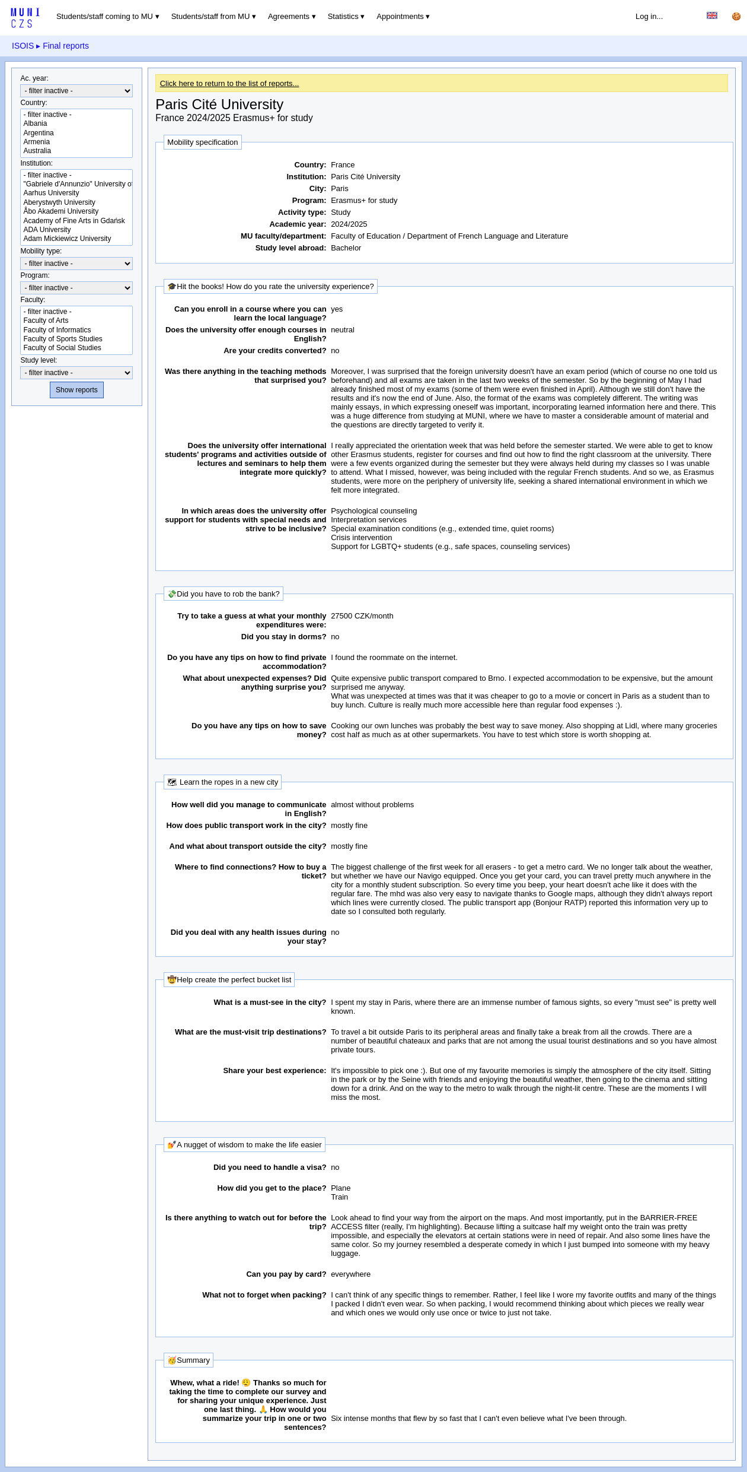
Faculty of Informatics (76, 330)
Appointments (400, 16)
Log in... (649, 16)
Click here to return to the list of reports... (229, 83)
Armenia (76, 142)
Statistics (343, 16)
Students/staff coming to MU (104, 16)
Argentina (76, 133)
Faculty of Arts (76, 320)
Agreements (288, 16)
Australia (76, 151)
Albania (76, 123)
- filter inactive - (76, 114)
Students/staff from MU (210, 16)
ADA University (76, 230)
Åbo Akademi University (76, 211)
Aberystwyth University (76, 202)
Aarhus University (76, 193)
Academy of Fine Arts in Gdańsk (76, 221)
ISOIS (23, 45)
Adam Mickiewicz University (76, 238)
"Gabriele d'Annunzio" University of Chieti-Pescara (76, 184)
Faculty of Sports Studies (76, 339)
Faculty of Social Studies (76, 348)
